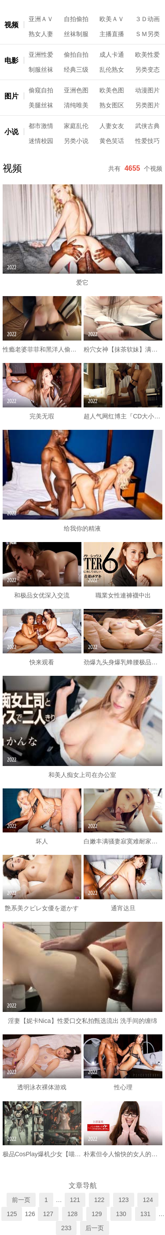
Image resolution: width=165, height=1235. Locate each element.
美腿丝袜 (41, 105)
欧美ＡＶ (111, 18)
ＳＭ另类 (147, 33)
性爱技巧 (147, 140)
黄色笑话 (111, 140)
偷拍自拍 (76, 54)
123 (123, 1199)
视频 (11, 25)
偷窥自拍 (41, 90)
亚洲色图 (76, 90)
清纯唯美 (76, 105)
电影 (11, 60)
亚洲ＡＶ (41, 18)
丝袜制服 (76, 33)
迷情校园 (41, 140)
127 (48, 1213)
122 (99, 1199)
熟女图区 (111, 105)
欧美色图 (111, 90)
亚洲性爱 (41, 54)
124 (148, 1199)
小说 (11, 132)
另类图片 (147, 105)
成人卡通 (111, 54)
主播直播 (111, 33)
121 (75, 1199)
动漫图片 (147, 90)
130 (121, 1213)
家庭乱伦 (76, 125)
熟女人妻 (41, 33)
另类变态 (147, 69)
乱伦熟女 (111, 69)
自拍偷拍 (76, 18)
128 (72, 1213)
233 (66, 1227)
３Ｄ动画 (147, 18)
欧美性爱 (147, 54)
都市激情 (41, 125)
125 (12, 1213)
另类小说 (76, 140)
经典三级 (76, 69)
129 (97, 1213)
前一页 (21, 1199)
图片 (11, 96)
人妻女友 (111, 125)
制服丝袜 (41, 69)
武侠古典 (147, 125)
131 (145, 1213)
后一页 (94, 1227)
